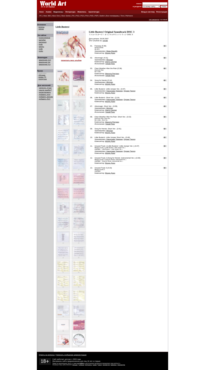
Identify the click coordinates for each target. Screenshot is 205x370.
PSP (96, 16)
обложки (42, 75)
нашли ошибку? (45, 90)
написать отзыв (45, 88)
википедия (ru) (45, 64)
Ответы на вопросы (47, 355)
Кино (41, 12)
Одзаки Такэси (129, 91)
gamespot (43, 42)
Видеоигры (58, 12)
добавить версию (46, 97)
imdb (41, 44)
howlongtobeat (44, 38)
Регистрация (161, 12)
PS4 (87, 16)
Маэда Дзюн (110, 53)
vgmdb (105, 41)
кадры (41, 77)
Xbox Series (66, 16)
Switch (102, 16)
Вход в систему (148, 12)
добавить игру (44, 95)
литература (106, 365)
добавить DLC (44, 99)
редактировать (45, 92)
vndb (41, 49)
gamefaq (42, 40)
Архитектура (93, 12)
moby (41, 51)
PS (73, 16)
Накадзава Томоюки (114, 91)
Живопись (81, 12)
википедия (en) (45, 60)
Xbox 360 (47, 16)
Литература (70, 12)
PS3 (82, 16)
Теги (122, 16)
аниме (95, 365)
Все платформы (112, 16)
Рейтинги (129, 16)
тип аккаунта (154, 20)
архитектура (121, 365)
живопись (113, 365)
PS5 (91, 16)
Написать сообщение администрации (71, 355)
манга (100, 365)
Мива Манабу (111, 51)
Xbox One (56, 16)
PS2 (77, 16)
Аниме (48, 12)
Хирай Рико (110, 64)
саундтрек (43, 79)
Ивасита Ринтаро (112, 74)
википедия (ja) (44, 62)
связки (41, 29)
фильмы (75, 365)
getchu (41, 47)
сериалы (81, 365)
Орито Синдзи (111, 62)
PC (40, 16)
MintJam (109, 60)
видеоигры (88, 365)
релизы (41, 27)
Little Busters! (62, 27)
